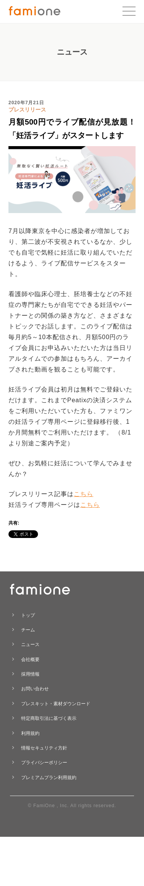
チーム (28, 630)
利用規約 (30, 733)
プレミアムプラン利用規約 (48, 777)
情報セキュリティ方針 (44, 748)
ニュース (30, 644)
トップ (28, 615)
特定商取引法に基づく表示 (48, 718)
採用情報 (30, 674)
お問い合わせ (35, 688)
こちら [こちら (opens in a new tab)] (83, 494)
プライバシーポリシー (44, 762)
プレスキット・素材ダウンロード (55, 703)
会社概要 (30, 659)
